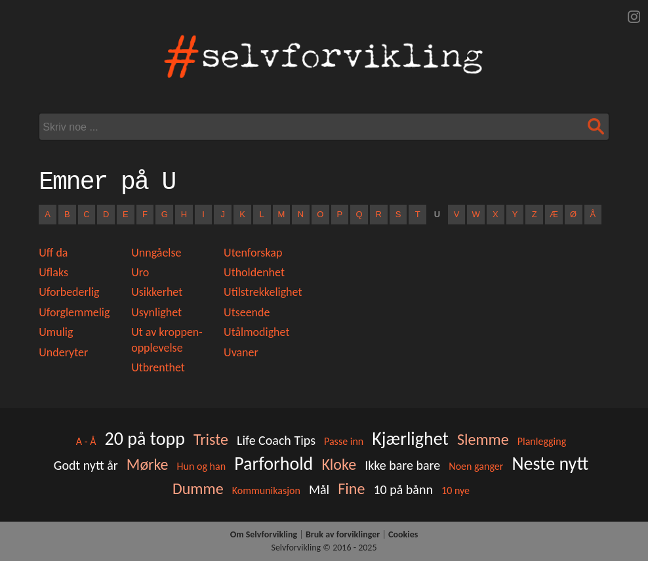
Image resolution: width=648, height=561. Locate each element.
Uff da (53, 252)
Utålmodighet (256, 332)
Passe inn (343, 441)
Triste (210, 439)
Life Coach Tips (276, 440)
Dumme (198, 488)
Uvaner (241, 352)
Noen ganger (476, 466)
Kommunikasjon (266, 490)
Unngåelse (156, 252)
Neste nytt (550, 463)
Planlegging (541, 441)
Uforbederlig (69, 292)
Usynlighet (156, 312)
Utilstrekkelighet (263, 292)
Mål (319, 489)
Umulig (56, 332)
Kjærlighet (410, 438)
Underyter (63, 352)
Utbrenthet (158, 367)
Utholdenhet (254, 272)
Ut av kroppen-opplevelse (167, 339)
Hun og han (201, 466)
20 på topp (144, 438)
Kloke (338, 464)
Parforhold (273, 463)
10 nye (455, 490)
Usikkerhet (156, 292)
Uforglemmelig (74, 312)
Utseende (247, 312)
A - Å (86, 441)
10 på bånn (403, 489)
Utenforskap (253, 252)
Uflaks (53, 272)
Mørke (148, 464)
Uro (140, 272)
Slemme (483, 439)
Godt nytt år (86, 465)
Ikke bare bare (402, 465)
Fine (351, 488)
